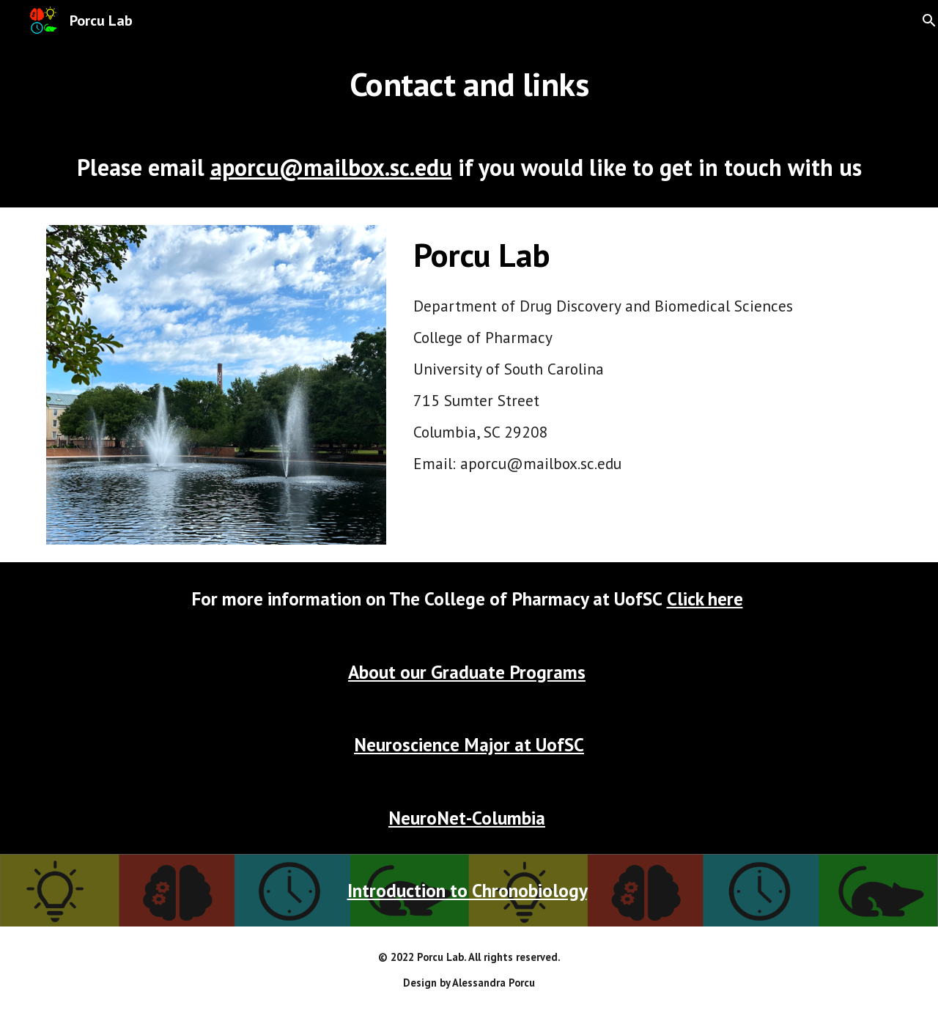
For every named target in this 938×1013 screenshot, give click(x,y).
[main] (469, 84)
